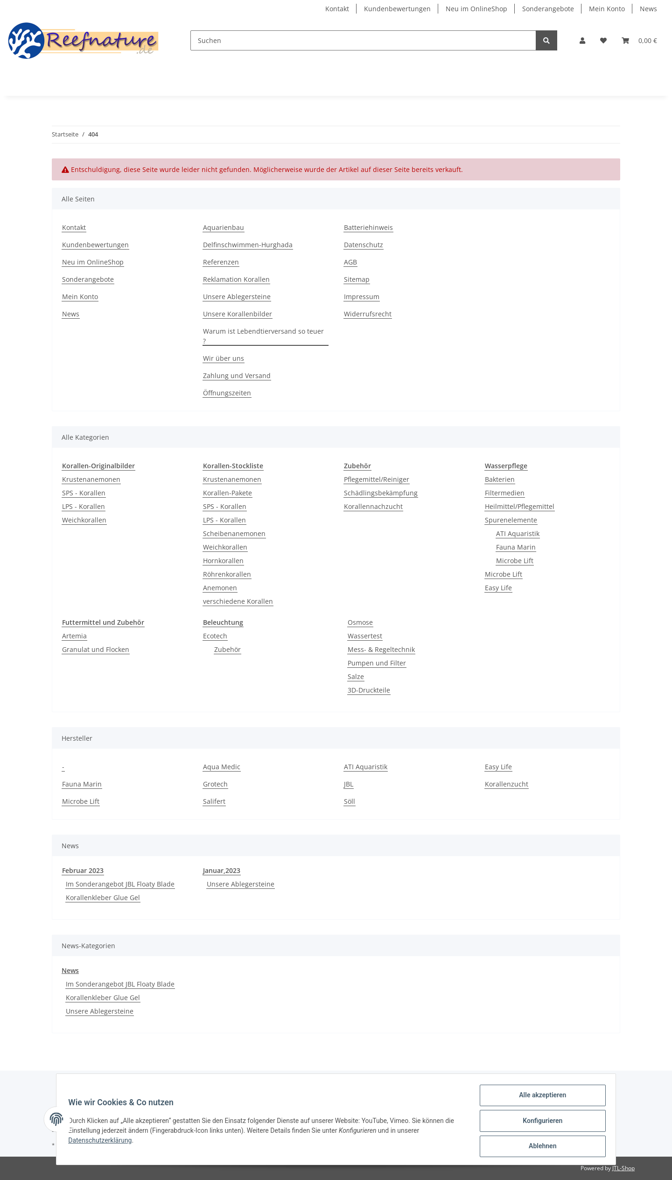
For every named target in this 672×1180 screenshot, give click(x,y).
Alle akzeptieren (539, 1098)
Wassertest (365, 635)
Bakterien (500, 479)
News (648, 8)
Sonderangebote (548, 8)
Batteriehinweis (368, 227)
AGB (350, 261)
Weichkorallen (84, 519)
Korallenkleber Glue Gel (103, 897)
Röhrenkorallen (227, 574)
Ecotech (215, 635)
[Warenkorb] (639, 40)
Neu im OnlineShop (476, 8)
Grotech (215, 784)
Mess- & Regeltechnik (381, 649)
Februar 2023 (83, 870)
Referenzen (221, 261)
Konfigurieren (539, 1122)
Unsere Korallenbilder (237, 313)
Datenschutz (363, 244)
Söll (349, 801)
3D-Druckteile (369, 690)
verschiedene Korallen (238, 601)
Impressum (361, 296)
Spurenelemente (511, 519)
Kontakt (337, 8)
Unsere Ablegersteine (237, 296)
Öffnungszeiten (227, 392)
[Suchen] (363, 40)
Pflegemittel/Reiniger (376, 479)
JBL (348, 784)
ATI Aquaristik (517, 533)
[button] (582, 40)
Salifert (214, 801)
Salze (356, 676)
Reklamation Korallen (236, 279)
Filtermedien (505, 492)
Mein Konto (607, 8)
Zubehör (227, 649)
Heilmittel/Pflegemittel (519, 506)
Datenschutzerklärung (103, 1142)
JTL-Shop (623, 1168)
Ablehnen (539, 1147)
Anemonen (220, 587)
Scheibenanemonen (234, 533)
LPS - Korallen (83, 506)
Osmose (360, 622)
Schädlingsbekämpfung (381, 492)
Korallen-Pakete (227, 492)
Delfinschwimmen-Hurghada (248, 244)
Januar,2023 (221, 870)
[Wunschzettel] (603, 40)
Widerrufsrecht (368, 313)
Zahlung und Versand (237, 375)
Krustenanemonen (91, 479)
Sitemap (357, 279)
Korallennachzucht (373, 506)
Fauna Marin (516, 547)
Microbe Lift (514, 560)
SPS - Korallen (83, 492)
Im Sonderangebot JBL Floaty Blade (120, 884)
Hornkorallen (223, 560)
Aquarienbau (223, 227)
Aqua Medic (221, 766)
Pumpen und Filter (377, 662)
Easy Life (498, 587)
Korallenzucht (506, 784)
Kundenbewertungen (397, 8)
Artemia (74, 635)
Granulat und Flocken (95, 649)
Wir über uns (223, 358)
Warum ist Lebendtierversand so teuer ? (263, 336)
